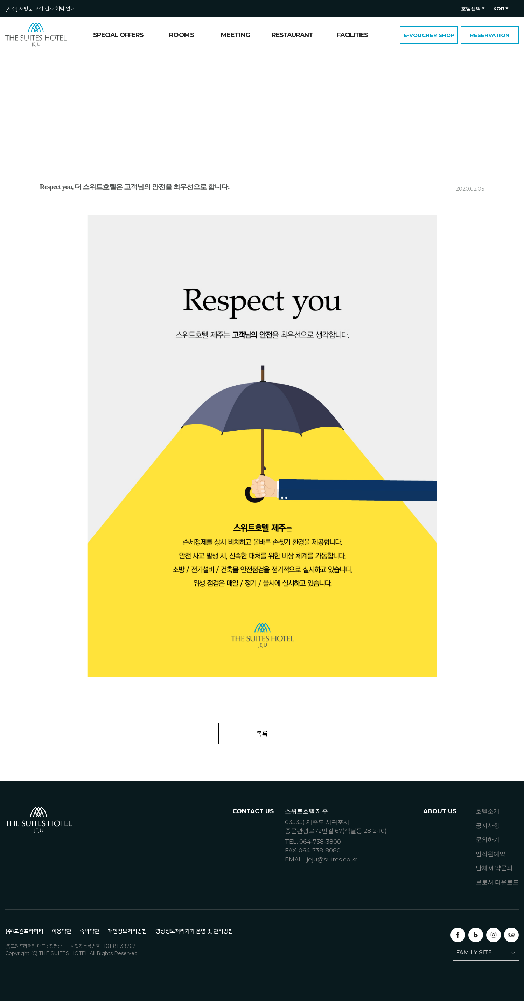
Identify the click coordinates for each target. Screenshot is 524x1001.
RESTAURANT (292, 35)
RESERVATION (490, 35)
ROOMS (181, 35)
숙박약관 (89, 931)
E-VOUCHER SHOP (429, 35)
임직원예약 (490, 853)
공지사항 (487, 825)
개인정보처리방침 (127, 931)
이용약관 (61, 931)
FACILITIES (352, 35)
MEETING (235, 35)
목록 (262, 733)
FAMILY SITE (472, 952)
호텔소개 (487, 811)
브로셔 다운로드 (497, 882)
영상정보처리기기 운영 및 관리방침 (194, 931)
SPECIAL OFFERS (118, 35)
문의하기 (487, 839)
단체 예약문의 (494, 867)
